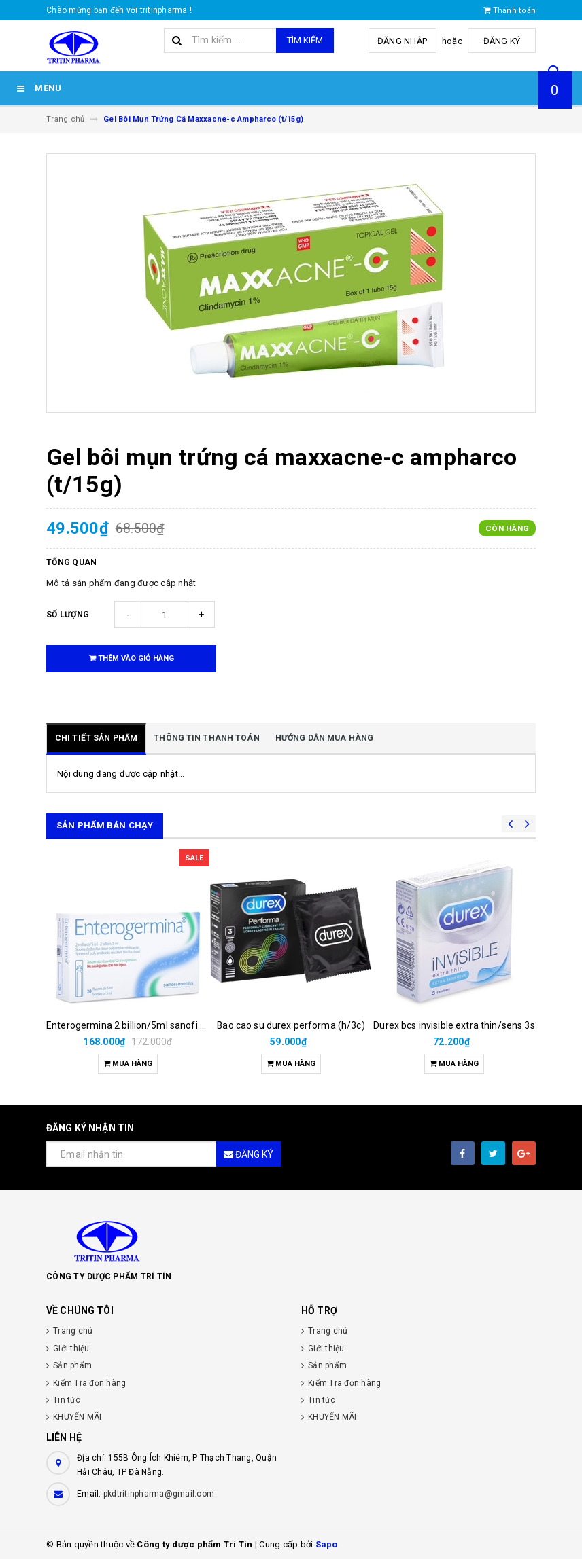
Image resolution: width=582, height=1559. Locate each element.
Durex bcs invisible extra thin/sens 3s (453, 1025)
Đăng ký (502, 41)
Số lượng (67, 614)
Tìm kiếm (305, 40)
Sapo (326, 1544)
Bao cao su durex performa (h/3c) (290, 1025)
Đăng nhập (402, 41)
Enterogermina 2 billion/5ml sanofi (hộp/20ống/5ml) (161, 1025)
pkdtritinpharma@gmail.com (158, 1494)
